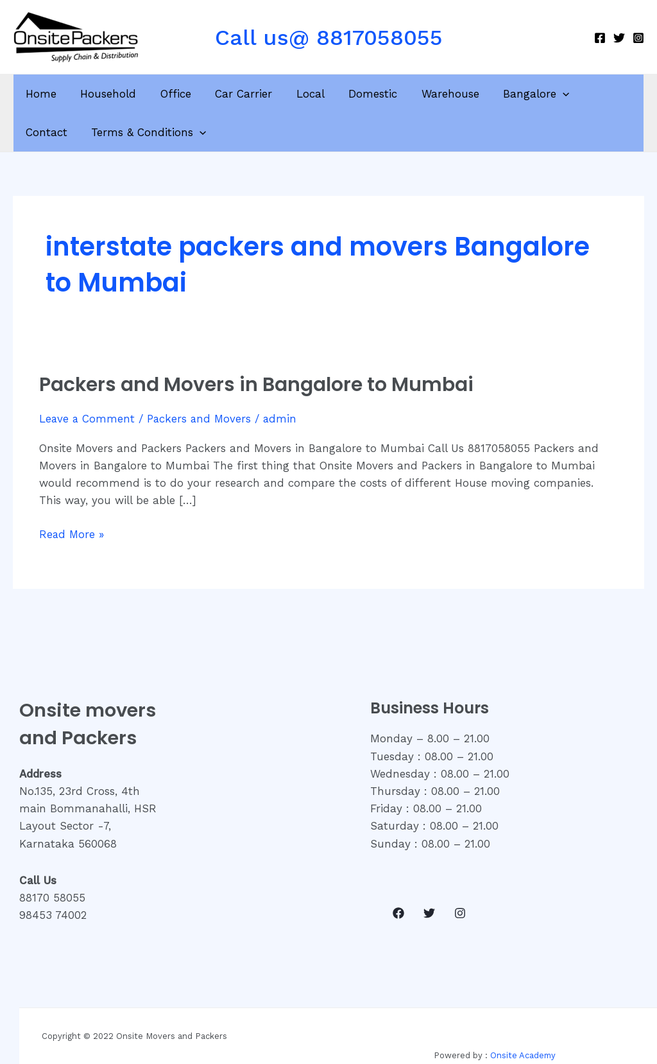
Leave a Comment (87, 418)
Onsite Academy (523, 1055)
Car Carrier (235, 93)
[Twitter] (619, 38)
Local (300, 93)
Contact (595, 93)
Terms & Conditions (81, 132)
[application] (546, 93)
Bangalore (519, 93)
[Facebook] (600, 38)
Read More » (72, 533)
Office (170, 93)
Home (39, 93)
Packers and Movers (201, 418)
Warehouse (436, 93)
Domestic (360, 93)
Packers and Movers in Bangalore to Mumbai (256, 384)
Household (105, 93)
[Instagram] (638, 38)
